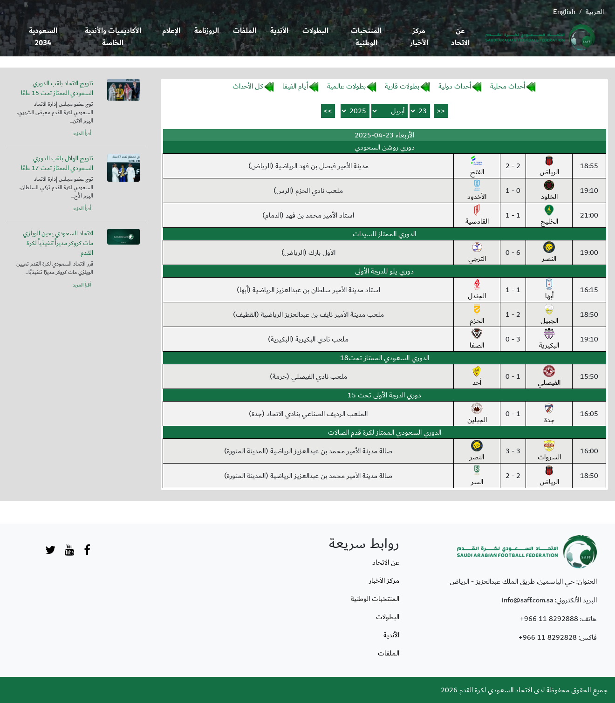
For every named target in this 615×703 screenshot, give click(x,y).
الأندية (279, 31)
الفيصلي (549, 377)
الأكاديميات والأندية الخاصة (113, 37)
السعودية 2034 (43, 37)
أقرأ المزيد (82, 134)
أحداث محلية (507, 86)
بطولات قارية (402, 86)
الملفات (244, 31)
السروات (549, 451)
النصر (549, 253)
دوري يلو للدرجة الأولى (384, 271)
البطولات (315, 31)
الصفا (477, 339)
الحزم (477, 315)
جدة (549, 414)
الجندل (477, 290)
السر (477, 476)
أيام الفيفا (295, 86)
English (564, 12)
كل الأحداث (247, 86)
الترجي (477, 253)
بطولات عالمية (346, 86)
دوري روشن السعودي (385, 147)
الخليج (549, 215)
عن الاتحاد (460, 37)
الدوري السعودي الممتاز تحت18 (384, 358)
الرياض (549, 166)
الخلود (549, 191)
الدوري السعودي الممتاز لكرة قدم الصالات (384, 432)
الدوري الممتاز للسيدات (384, 234)
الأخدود (476, 191)
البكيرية (549, 339)
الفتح (477, 166)
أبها (549, 290)
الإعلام (171, 31)
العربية (595, 12)
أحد (477, 377)
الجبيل (549, 315)
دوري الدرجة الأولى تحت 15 (384, 395)
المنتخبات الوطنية (366, 37)
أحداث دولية (454, 86)
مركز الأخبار (419, 37)
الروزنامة (206, 31)
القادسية (477, 215)
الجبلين (477, 414)
